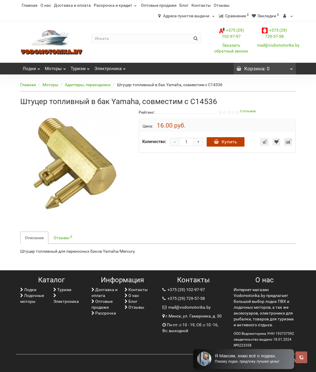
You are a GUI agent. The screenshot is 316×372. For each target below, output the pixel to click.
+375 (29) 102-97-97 (186, 289)
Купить (225, 142)
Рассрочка (103, 313)
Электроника (110, 67)
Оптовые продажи (158, 5)
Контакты (201, 5)
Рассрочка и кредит (116, 5)
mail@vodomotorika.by (278, 45)
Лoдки (31, 67)
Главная (30, 5)
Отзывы (222, 5)
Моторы (55, 67)
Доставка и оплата (72, 5)
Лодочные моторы (32, 298)
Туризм (80, 67)
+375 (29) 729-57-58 (186, 298)
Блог (183, 5)
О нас (45, 5)
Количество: (154, 141)
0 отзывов (248, 111)
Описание (34, 237)
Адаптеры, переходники (88, 84)
